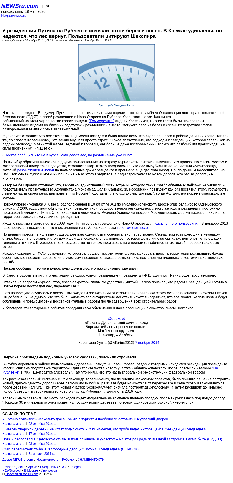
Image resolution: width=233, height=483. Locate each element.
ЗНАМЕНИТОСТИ (91, 459)
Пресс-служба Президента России (116, 105)
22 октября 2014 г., (42, 423)
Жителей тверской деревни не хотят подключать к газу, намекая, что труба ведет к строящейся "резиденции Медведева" (104, 429)
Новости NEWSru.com (21, 474)
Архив (32, 467)
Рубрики (68, 459)
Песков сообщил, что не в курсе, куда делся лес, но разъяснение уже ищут (68, 155)
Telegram (77, 467)
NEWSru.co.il (11, 470)
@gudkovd (116, 318)
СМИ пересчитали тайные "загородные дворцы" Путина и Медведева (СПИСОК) (70, 449)
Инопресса (49, 470)
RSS (64, 467)
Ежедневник (49, 467)
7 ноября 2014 (147, 343)
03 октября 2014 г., (42, 443)
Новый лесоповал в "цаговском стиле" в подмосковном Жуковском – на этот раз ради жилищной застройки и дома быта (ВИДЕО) (112, 439)
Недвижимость (13, 16)
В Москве (31, 470)
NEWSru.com (20, 6)
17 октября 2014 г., (42, 433)
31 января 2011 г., (42, 453)
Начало (7, 467)
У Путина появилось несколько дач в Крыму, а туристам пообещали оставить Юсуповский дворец (85, 419)
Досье (20, 467)
